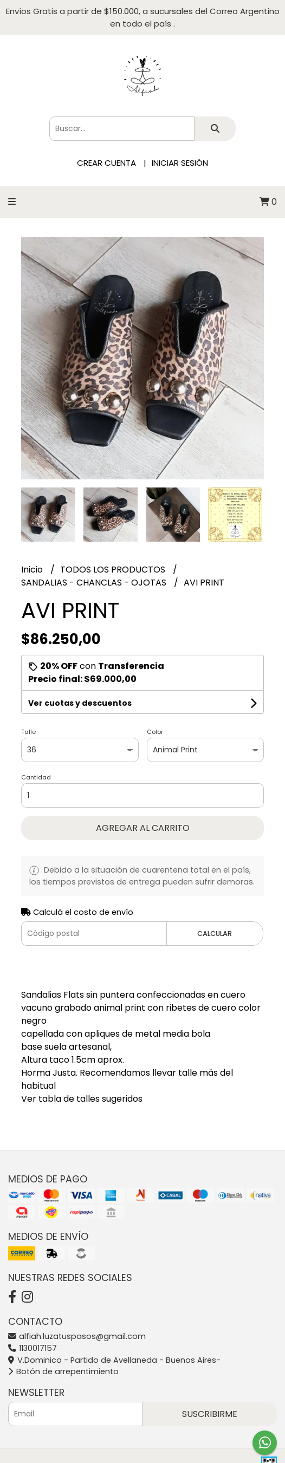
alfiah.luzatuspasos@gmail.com (77, 1336)
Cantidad (36, 777)
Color (155, 731)
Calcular (214, 933)
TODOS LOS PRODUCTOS (113, 569)
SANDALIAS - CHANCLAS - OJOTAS (95, 582)
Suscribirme (209, 1414)
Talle (28, 731)
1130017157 (32, 1348)
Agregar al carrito (143, 828)
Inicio (33, 569)
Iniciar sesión (180, 162)
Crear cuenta (106, 162)
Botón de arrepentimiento (63, 1371)
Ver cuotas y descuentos (80, 703)
